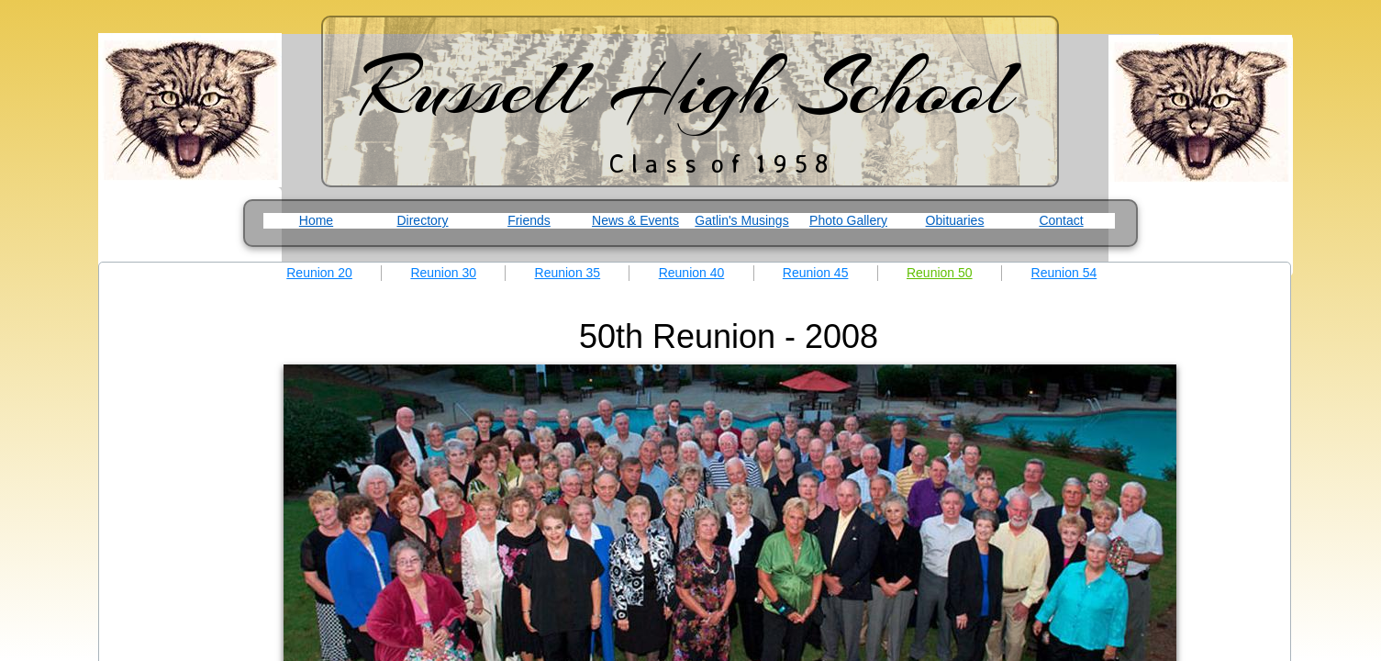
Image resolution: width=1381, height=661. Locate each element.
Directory (422, 220)
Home (316, 220)
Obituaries (955, 220)
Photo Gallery (848, 220)
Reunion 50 (940, 272)
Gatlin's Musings (741, 220)
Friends (529, 220)
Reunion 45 (816, 272)
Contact (1061, 220)
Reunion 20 (319, 272)
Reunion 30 (443, 272)
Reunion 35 (568, 272)
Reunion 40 (692, 272)
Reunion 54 (1064, 272)
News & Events (635, 220)
